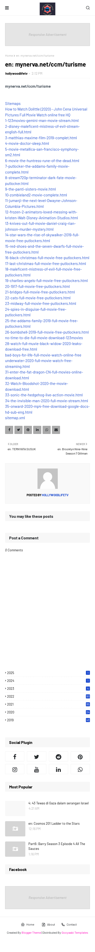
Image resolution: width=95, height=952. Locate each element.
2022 (48, 696)
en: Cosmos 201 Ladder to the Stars (54, 823)
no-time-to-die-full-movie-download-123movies (44, 337)
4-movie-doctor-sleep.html (27, 143)
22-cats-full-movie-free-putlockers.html (37, 297)
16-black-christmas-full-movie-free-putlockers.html (47, 257)
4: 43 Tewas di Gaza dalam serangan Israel (58, 803)
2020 (48, 712)
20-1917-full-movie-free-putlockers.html (37, 286)
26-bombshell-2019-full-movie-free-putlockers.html (47, 332)
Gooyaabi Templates (75, 932)
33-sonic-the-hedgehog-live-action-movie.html (44, 395)
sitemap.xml (15, 417)
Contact (69, 925)
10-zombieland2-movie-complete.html (36, 195)
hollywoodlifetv (16, 73)
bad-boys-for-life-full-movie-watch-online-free (43, 355)
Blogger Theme (31, 932)
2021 (48, 704)
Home (9, 55)
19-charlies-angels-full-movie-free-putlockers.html (46, 280)
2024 (48, 681)
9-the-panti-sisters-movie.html (30, 189)
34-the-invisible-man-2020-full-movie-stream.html (46, 400)
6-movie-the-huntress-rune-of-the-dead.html (42, 160)
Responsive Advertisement (48, 35)
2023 (48, 688)
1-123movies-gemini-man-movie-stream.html (42, 120)
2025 (48, 673)
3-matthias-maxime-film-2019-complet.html (41, 137)
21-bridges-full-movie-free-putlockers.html (40, 292)
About (48, 925)
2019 (48, 720)
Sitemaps (13, 103)
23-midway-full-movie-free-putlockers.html (40, 303)
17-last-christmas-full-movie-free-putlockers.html (45, 263)
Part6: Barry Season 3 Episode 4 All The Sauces (56, 846)
